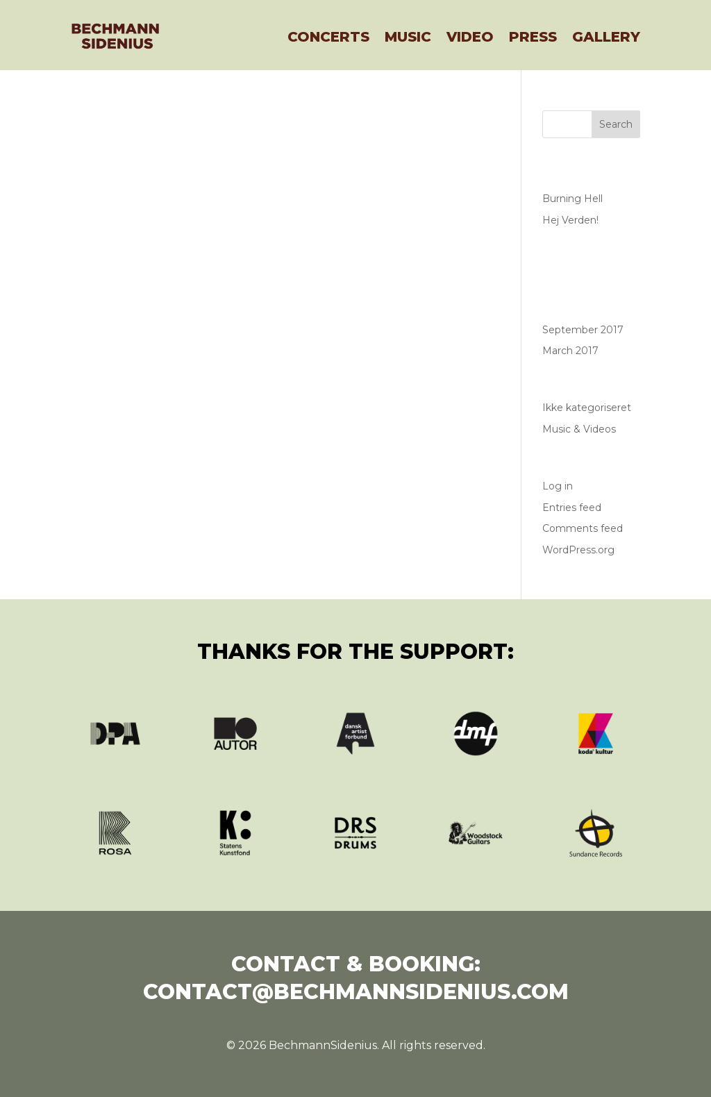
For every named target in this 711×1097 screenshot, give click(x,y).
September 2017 (583, 330)
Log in (557, 486)
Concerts (328, 36)
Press (533, 36)
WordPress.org (578, 550)
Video (470, 36)
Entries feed (571, 507)
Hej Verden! (570, 220)
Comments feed (582, 528)
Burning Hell (572, 198)
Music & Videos (579, 429)
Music (408, 36)
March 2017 (570, 350)
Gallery (606, 36)
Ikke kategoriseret (586, 407)
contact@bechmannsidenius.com (356, 992)
